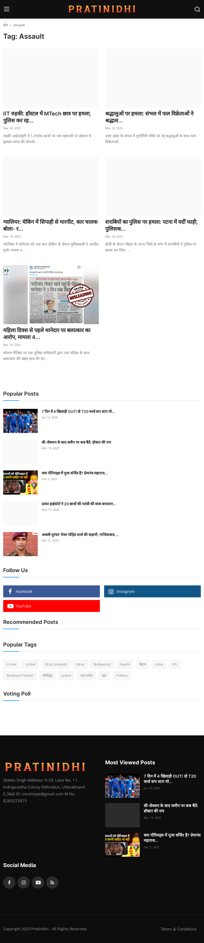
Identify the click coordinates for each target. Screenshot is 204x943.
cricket (30, 664)
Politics (122, 675)
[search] (197, 9)
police (66, 675)
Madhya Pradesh (20, 675)
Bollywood (102, 664)
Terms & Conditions (179, 929)
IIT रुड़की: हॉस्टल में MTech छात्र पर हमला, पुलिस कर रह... (47, 117)
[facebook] (9, 882)
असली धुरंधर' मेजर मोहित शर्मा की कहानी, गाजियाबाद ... (80, 534)
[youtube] (38, 882)
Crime (11, 664)
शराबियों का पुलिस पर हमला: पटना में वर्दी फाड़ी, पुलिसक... (151, 225)
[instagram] (24, 882)
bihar (80, 664)
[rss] (52, 882)
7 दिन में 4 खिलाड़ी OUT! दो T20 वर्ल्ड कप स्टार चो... (78, 411)
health (125, 664)
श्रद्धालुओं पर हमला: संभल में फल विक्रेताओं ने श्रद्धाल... (149, 117)
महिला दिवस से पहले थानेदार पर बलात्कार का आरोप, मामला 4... (46, 333)
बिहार (142, 664)
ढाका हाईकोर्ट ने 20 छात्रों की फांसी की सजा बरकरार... (79, 503)
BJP (104, 675)
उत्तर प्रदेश (86, 675)
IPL (174, 664)
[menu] (6, 9)
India (159, 664)
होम (5, 25)
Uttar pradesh (56, 664)
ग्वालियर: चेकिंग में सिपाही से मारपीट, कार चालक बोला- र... (50, 225)
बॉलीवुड (47, 675)
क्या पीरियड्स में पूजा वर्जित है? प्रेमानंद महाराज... (75, 473)
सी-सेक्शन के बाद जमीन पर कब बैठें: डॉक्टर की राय (76, 442)
